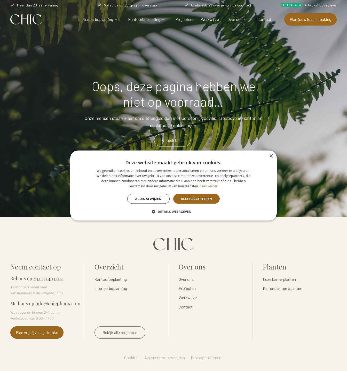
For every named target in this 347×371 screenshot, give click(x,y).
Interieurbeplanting (97, 19)
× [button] (271, 156)
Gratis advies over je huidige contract (221, 5)
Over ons (234, 19)
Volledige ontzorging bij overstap (130, 5)
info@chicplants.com (57, 303)
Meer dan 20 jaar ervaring (37, 5)
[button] (173, 211)
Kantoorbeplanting (144, 19)
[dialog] (173, 186)
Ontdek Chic (172, 140)
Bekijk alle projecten (119, 332)
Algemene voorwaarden (164, 357)
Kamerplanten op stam (282, 288)
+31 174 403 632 (48, 278)
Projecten (183, 19)
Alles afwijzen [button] (148, 198)
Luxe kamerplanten (279, 279)
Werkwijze (210, 19)
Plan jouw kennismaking (310, 19)
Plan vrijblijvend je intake (37, 332)
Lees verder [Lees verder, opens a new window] (209, 186)
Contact (264, 19)
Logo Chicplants (26, 19)
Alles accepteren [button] (196, 198)
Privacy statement (207, 357)
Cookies (131, 357)
